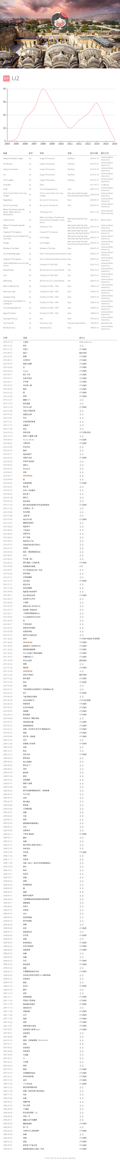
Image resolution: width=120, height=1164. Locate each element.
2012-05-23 (7, 606)
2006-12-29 (7, 1083)
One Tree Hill (8, 323)
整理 (25, 450)
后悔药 (25, 548)
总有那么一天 (28, 508)
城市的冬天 (27, 1007)
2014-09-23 (7, 439)
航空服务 (26, 714)
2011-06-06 (7, 642)
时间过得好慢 (28, 1076)
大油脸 (25, 1054)
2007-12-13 (7, 993)
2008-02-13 (7, 971)
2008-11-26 (7, 856)
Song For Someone (10, 169)
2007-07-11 (7, 1044)
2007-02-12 (7, 1076)
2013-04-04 (7, 566)
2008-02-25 (7, 964)
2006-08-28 (7, 1112)
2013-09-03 (7, 526)
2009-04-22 (7, 816)
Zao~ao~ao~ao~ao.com (59, 1158)
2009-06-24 (7, 790)
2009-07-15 (7, 783)
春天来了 (26, 494)
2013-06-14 (7, 559)
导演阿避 (96, 638)
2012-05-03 (7, 617)
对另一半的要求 (29, 490)
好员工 (25, 986)
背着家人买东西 (29, 743)
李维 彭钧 (26, 432)
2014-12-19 (7, 403)
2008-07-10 (7, 910)
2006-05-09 (7, 1131)
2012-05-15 (7, 609)
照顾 (25, 855)
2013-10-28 (7, 515)
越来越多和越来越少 (31, 823)
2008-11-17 (7, 859)
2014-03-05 (7, 494)
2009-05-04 (7, 809)
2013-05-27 (7, 563)
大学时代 (26, 360)
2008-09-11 (7, 895)
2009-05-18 (7, 801)
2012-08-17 (7, 595)
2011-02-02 (7, 664)
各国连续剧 (27, 996)
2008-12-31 (7, 848)
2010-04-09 (7, 718)
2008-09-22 (7, 888)
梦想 (25, 776)
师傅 (25, 1069)
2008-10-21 (7, 870)
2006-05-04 (7, 1134)
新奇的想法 (27, 942)
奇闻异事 (26, 949)
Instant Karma (8, 220)
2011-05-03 (7, 649)
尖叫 (25, 913)
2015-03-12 (7, 378)
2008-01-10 (7, 986)
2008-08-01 (7, 906)
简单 (25, 819)
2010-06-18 (7, 704)
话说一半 (26, 1116)
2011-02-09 (7, 660)
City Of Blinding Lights (11, 253)
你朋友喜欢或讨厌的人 (32, 544)
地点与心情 (27, 519)
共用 (25, 798)
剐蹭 (25, 356)
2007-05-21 (7, 1058)
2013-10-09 (7, 519)
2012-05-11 (7, 613)
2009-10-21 (7, 751)
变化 (25, 429)
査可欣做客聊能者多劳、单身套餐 (36, 790)
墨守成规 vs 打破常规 (31, 562)
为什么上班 (27, 407)
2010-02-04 (7, 736)
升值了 (25, 349)
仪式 (25, 740)
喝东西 (25, 667)
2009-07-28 (7, 776)
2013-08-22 (7, 537)
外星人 (25, 906)
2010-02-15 (7, 729)
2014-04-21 (7, 472)
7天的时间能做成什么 (31, 613)
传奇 (25, 472)
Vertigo (6, 243)
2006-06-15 (7, 1127)
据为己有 (26, 584)
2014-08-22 (7, 443)
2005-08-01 (7, 1145)
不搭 (25, 816)
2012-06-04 (7, 602)
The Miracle (7, 164)
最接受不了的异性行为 (32, 646)
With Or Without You (11, 286)
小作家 (25, 1062)
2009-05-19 (7, 798)
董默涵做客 (27, 1123)
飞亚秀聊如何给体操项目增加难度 (36, 899)
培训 (25, 769)
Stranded (6, 184)
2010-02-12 (7, 732)
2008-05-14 (7, 932)
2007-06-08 (7, 1051)
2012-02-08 (7, 631)
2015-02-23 (7, 385)
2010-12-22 (7, 678)
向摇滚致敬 (27, 483)
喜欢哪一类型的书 (30, 609)
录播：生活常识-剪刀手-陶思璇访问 (36, 729)
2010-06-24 (7, 700)
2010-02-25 (7, 725)
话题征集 (26, 1011)
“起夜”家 (26, 515)
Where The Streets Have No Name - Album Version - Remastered (14, 212)
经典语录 (26, 703)
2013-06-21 (7, 555)
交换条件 (26, 830)
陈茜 (89, 700)
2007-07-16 (7, 1040)
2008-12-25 (7, 852)
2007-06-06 (7, 1054)
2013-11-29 (7, 505)
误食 (25, 1044)
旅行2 (25, 353)
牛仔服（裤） (28, 559)
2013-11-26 (7, 508)
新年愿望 (26, 403)
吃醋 (25, 892)
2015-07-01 (7, 356)
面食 (25, 982)
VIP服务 (26, 1109)
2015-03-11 (7, 382)
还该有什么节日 (29, 598)
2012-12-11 (7, 584)
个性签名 (26, 530)
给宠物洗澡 (27, 884)
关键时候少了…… (29, 656)
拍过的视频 (27, 588)
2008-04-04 (7, 950)
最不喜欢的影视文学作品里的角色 (36, 505)
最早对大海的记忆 (30, 635)
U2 (30, 158)
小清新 (25, 602)
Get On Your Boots (10, 205)
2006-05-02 (7, 1138)
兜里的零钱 (27, 631)
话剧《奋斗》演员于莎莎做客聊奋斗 (37, 863)
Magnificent (7, 200)
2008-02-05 (7, 975)
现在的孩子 (27, 454)
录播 (25, 664)
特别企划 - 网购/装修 (31, 718)
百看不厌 (26, 533)
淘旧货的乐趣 (28, 722)
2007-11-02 (7, 1018)
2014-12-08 (7, 411)
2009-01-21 (7, 845)
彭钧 (89, 432)
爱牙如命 (26, 758)
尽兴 (25, 827)
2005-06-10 (7, 1149)
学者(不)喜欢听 (28, 461)
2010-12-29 (7, 675)
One (5, 275)
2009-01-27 (7, 841)
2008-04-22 (7, 946)
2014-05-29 (7, 461)
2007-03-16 (7, 1069)
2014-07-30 (7, 447)
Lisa (90, 342)
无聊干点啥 (27, 457)
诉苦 (25, 993)
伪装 (25, 1022)
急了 (25, 693)
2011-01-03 (7, 671)
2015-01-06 (7, 396)
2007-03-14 (7, 1073)
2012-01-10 (7, 635)
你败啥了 (26, 425)
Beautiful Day (8, 270)
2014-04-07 (7, 483)
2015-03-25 (7, 371)
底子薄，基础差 (29, 736)
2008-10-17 (7, 874)
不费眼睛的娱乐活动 (31, 971)
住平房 (25, 935)
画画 (25, 1018)
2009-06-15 (7, 794)
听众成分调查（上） (31, 1112)
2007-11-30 (7, 1000)
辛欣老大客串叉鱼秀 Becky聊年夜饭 (37, 975)
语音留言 (26, 978)
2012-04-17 (7, 624)
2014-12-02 (7, 414)
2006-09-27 (7, 1102)
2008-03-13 (7, 960)
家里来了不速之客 (30, 1145)
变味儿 (25, 465)
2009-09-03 (7, 761)
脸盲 (25, 389)
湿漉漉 (25, 711)
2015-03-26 (7, 367)
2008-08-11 (7, 903)
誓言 (25, 751)
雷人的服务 (27, 761)
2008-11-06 (7, 863)
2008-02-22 (7, 968)
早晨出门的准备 (29, 1000)
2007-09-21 (7, 1033)
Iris (4, 174)
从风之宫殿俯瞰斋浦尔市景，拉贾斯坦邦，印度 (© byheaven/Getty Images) (21, 66)
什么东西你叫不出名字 (32, 617)
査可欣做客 (27, 920)
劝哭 (25, 1080)
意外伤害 (26, 501)
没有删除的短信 (29, 1073)
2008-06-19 (7, 921)
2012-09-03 (7, 591)
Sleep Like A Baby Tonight (13, 158)
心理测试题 (27, 808)
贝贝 (85, 700)
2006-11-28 (7, 1091)
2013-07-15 (7, 548)
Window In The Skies (11, 248)
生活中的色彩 (28, 707)
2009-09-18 (7, 758)
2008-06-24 (7, 917)
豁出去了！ (27, 765)
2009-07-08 (7, 787)
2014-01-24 (7, 501)
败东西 (25, 772)
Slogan (25, 371)
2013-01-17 (7, 577)
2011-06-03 (7, 646)
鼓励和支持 (27, 932)
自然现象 (26, 779)
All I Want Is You (9, 327)
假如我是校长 (28, 725)
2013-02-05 (7, 573)
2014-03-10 (7, 490)
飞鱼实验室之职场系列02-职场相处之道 (38, 689)
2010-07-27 (7, 689)
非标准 (25, 859)
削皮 (25, 870)
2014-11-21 (7, 421)
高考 (25, 928)
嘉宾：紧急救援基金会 (32, 551)
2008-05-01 (7, 939)
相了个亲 (26, 374)
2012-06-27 (7, 599)
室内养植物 (27, 917)
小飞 (81, 342)
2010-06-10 (7, 707)
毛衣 (25, 1094)
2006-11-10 (7, 1094)
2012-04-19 (7, 620)
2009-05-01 (7, 812)
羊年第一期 (27, 385)
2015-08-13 (7, 353)
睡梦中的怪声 (28, 895)
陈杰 (85, 674)
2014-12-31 (7, 400)
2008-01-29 (7, 982)
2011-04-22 (7, 653)
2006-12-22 (7, 1087)
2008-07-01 (7, 913)
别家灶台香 (27, 414)
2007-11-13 (7, 1007)
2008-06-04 (7, 928)
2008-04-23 (7, 942)
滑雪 (25, 396)
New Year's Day (9, 291)
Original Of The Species (12, 232)
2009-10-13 (7, 754)
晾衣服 (25, 805)
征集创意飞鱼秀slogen (31, 1029)
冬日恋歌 (26, 512)
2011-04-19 (7, 656)
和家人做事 (27, 363)
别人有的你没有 (29, 595)
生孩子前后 (27, 378)
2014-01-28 (7, 497)
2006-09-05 (7, 1109)
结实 (25, 787)
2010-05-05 (7, 711)
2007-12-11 (7, 997)
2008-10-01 (7, 877)
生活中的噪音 (28, 946)
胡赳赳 (89, 638)
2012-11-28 (7, 588)
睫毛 (25, 989)
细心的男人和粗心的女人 (32, 845)
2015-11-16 (7, 349)
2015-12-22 (7, 345)
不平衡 (25, 381)
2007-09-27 (7, 1029)
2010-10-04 (7, 685)
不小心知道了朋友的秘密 (32, 653)
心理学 (25, 342)
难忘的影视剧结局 (30, 1087)
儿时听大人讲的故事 (31, 1130)
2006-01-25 (7, 1141)
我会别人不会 (28, 541)
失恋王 (25, 874)
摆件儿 (25, 497)
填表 (25, 1065)
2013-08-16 (7, 541)
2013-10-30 (7, 512)
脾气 (25, 866)
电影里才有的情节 (30, 591)
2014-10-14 (7, 432)
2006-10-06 (7, 1098)
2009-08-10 (7, 769)
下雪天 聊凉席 (28, 834)
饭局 (25, 638)
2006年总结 (27, 1083)
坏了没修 (26, 537)
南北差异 (26, 964)
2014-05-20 (7, 465)
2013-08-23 (7, 534)
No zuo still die (28, 439)
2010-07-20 (7, 693)
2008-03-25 (7, 953)
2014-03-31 (7, 487)
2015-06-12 (7, 360)
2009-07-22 (7, 780)
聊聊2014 (26, 400)
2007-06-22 (7, 1047)
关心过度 (26, 1105)
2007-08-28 (7, 1036)
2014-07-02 (7, 458)
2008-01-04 (7, 989)
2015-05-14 (7, 363)
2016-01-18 (7, 342)
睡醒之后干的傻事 (30, 1120)
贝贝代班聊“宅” (29, 700)
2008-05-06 (7, 935)
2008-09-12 (7, 892)
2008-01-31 (7, 978)
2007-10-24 (7, 1022)
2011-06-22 (7, 638)
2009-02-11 (7, 837)
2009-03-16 (7, 827)
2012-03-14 (7, 628)
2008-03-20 (7, 957)
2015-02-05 (7, 389)
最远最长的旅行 (29, 1004)
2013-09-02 (7, 530)
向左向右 (26, 447)
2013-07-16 (7, 544)
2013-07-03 (7, 552)
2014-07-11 (7, 454)
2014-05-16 (7, 468)
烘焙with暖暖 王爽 (30, 436)
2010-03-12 (7, 722)
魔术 (25, 837)
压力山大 (26, 468)
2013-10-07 (7, 523)
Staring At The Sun (10, 318)
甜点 (25, 682)
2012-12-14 (7, 580)
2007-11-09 (7, 1011)
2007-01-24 (7, 1080)
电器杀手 (26, 526)
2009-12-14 (7, 740)
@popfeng (72, 1158)
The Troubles (8, 180)
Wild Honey (7, 280)
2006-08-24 (7, 1116)
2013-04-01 (7, 570)
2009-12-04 (7, 743)
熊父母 (25, 486)
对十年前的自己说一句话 (32, 570)
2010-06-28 (7, 696)
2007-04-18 (7, 1065)
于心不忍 (26, 794)
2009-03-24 (7, 823)
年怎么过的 (27, 660)
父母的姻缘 (27, 577)
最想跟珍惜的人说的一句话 (33, 1149)
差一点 (25, 1127)
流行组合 (26, 580)
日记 (25, 960)
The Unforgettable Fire (12, 308)
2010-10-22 (7, 682)
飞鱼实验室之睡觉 (30, 696)
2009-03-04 (7, 830)
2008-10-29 (7, 866)
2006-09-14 (7, 1105)
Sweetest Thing (9, 297)
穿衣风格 (26, 573)
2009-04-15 (7, 819)
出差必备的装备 (29, 421)
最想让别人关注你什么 (32, 606)
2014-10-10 (7, 436)
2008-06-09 (7, 924)
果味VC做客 (27, 783)
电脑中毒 (26, 1101)
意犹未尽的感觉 (29, 627)
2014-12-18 (7, 407)
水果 (25, 747)
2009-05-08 (7, 805)
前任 (25, 345)
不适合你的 (27, 624)
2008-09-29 (7, 881)
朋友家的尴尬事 (29, 649)
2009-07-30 (7, 772)
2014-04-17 (7, 476)
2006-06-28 (7, 1123)
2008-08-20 (7, 899)
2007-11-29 (7, 1004)
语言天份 (26, 754)
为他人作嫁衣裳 (29, 410)
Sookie (85, 342)
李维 (85, 432)
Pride (5, 189)
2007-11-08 (7, 1015)
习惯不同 (26, 443)
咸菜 (25, 968)
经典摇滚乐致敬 (29, 566)
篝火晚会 (26, 801)
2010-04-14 (7, 714)
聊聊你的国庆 (28, 522)
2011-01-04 (7, 667)
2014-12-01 (7, 418)
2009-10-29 (7, 747)
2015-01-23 (7, 392)
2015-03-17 (7, 374)
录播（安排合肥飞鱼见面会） (34, 1091)
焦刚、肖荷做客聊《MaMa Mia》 (36, 1040)
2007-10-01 (7, 1026)
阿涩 (85, 353)
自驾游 (25, 910)
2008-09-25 (7, 885)
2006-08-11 (7, 1120)
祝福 (25, 732)
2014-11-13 (7, 425)
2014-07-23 (7, 450)
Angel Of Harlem (9, 313)
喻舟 (85, 349)
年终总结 (26, 848)
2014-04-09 (7, 479)
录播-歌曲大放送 (29, 1025)
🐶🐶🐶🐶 (27, 476)
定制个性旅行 (28, 674)
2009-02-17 (7, 834)
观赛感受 (26, 903)
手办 (25, 418)
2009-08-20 (7, 765)
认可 (25, 1015)
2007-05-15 (7, 1062)
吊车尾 (25, 852)
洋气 (25, 555)
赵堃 (81, 660)
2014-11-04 (7, 429)
